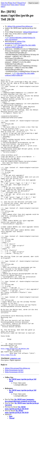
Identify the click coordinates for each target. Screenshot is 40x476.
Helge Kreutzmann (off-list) (14, 427)
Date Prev (4, 3)
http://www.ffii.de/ (8, 410)
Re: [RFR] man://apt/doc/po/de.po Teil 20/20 (16, 463)
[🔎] (7, 37)
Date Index (15, 5)
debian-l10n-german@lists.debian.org (19, 26)
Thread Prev (21, 3)
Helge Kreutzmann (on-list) (14, 425)
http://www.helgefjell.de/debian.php (15, 402)
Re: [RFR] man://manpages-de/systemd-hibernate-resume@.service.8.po (20, 455)
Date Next (12, 3)
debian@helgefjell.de (30, 32)
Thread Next (5, 5)
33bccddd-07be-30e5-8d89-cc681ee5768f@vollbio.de (20, 46)
